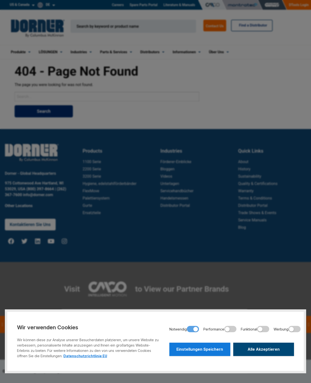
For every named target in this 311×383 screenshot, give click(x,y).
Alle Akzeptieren (264, 349)
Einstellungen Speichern (199, 349)
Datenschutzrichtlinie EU (85, 356)
